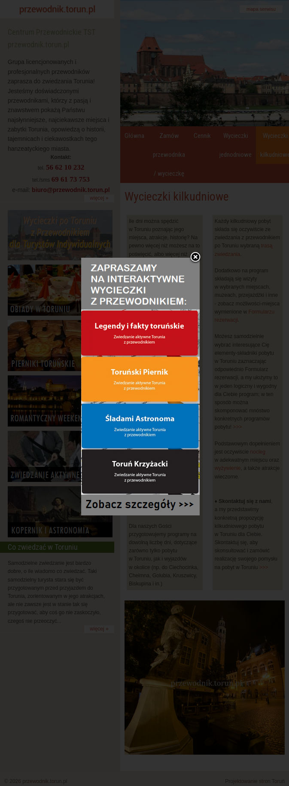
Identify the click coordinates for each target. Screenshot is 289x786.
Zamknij (195, 237)
